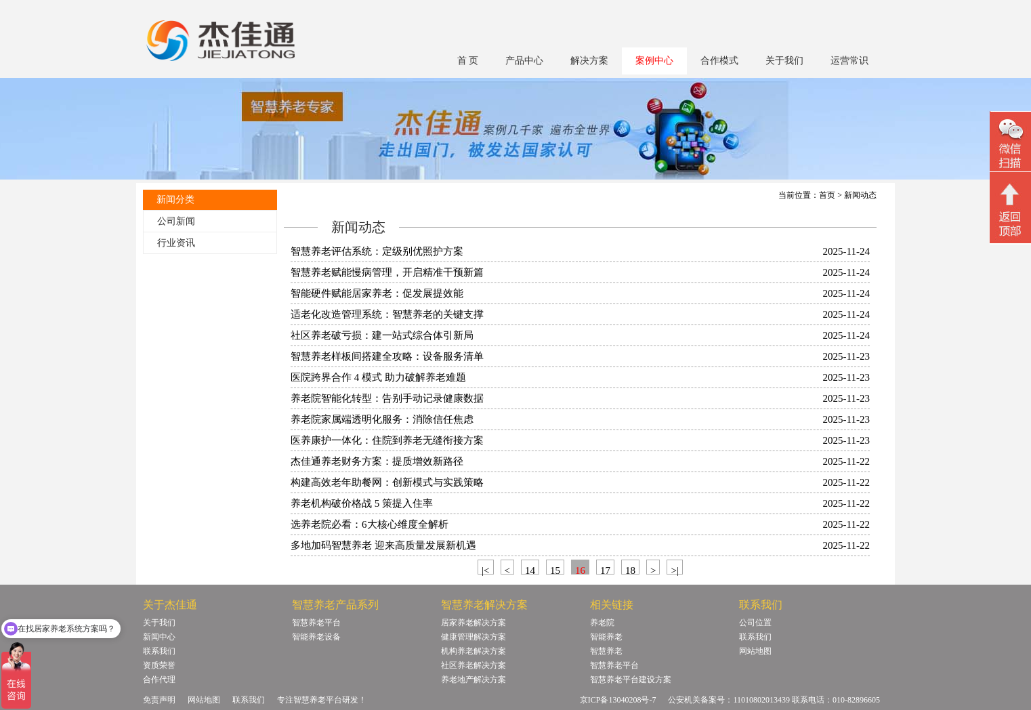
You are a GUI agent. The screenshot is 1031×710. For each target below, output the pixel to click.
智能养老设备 (316, 637)
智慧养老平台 (316, 622)
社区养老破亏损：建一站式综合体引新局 (382, 335)
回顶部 (1010, 209)
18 (630, 570)
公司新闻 (176, 221)
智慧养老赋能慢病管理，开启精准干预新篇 (387, 272)
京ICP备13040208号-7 (618, 700)
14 (530, 570)
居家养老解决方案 (473, 622)
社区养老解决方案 (473, 665)
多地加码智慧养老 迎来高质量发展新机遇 (383, 545)
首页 (827, 195)
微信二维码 (1010, 143)
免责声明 (159, 700)
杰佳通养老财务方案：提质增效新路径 (377, 461)
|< (485, 570)
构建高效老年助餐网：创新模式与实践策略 (387, 482)
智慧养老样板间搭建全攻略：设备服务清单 (387, 356)
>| (674, 570)
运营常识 (849, 61)
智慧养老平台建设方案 (630, 679)
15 (555, 570)
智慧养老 (606, 651)
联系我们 (159, 651)
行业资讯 (176, 243)
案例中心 (654, 61)
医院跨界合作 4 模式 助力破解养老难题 (378, 377)
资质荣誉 (159, 665)
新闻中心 (159, 637)
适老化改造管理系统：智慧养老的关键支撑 (387, 314)
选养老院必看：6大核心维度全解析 (369, 524)
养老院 (602, 622)
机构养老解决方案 (473, 651)
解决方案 (589, 61)
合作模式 (719, 61)
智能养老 (606, 637)
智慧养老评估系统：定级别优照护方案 (377, 251)
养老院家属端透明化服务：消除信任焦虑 (382, 419)
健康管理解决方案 (473, 637)
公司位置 (755, 622)
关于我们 (784, 61)
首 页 (468, 61)
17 (605, 570)
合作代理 (159, 679)
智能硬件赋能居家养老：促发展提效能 (377, 293)
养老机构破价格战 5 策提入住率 (362, 503)
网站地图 (755, 651)
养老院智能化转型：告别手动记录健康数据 (387, 398)
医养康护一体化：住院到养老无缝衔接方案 (387, 440)
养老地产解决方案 (473, 679)
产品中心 (524, 61)
